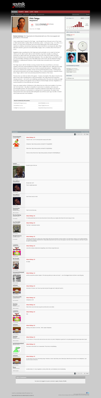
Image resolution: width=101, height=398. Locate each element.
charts (21, 11)
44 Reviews (51, 24)
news (26, 11)
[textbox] (79, 15)
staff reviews (33, 14)
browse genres (18, 14)
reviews (14, 11)
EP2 (71, 51)
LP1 (71, 62)
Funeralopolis (43, 24)
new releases (26, 14)
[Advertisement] (77, 105)
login (13, 14)
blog (36, 11)
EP (82, 51)
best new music (40, 14)
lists (31, 11)
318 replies (46, 25)
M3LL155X (83, 62)
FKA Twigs (35, 18)
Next (87, 134)
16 (84, 134)
